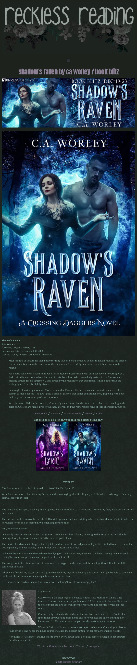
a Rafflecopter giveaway (69, 661)
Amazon (55, 413)
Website (41, 646)
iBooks (88, 413)
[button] (68, 60)
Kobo (99, 413)
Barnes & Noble (72, 413)
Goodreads (41, 413)
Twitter (81, 646)
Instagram (94, 646)
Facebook (69, 646)
